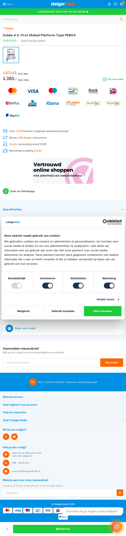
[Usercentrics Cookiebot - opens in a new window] (105, 222)
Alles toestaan (102, 311)
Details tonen (105, 299)
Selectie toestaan (63, 311)
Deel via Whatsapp (19, 191)
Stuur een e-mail (21, 328)
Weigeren (23, 311)
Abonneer (111, 362)
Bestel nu (63, 529)
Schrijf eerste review (33, 40)
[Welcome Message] (116, 526)
